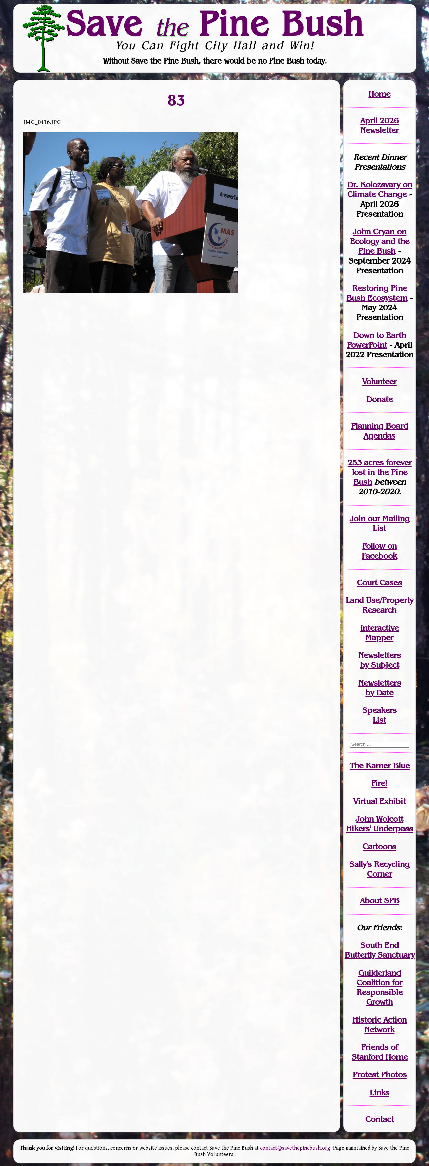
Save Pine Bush (214, 23)
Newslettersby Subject (379, 660)
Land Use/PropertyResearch (379, 605)
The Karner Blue (380, 765)
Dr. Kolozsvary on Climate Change (379, 189)
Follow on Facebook (379, 551)
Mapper (379, 637)
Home (379, 94)
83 (177, 100)
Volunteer (379, 381)
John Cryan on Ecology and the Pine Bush (379, 241)
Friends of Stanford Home (380, 1052)
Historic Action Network (379, 1024)
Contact (379, 1119)
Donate (379, 399)
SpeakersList (379, 715)
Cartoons (379, 846)
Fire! (379, 783)
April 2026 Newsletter (379, 125)
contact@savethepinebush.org (295, 1148)
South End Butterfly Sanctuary (380, 950)
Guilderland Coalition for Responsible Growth (380, 987)
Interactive (379, 628)
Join (357, 518)
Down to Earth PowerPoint (376, 340)
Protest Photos (380, 1075)
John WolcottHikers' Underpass (379, 823)
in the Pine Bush (382, 472)
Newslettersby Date (379, 687)
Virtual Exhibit (379, 801)
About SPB (379, 901)
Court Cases (379, 582)
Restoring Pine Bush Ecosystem (376, 293)
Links (379, 1092)
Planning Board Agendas (379, 431)
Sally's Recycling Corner (379, 869)
